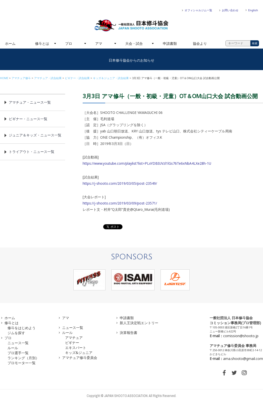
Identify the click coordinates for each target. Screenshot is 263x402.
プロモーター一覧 (22, 362)
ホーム (10, 43)
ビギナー (72, 342)
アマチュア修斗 (21, 78)
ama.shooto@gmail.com (243, 358)
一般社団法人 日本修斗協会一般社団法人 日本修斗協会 (131, 25)
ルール (13, 347)
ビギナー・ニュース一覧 (28, 118)
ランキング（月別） (23, 357)
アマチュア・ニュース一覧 (30, 102)
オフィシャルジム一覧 (198, 10)
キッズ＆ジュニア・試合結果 (111, 78)
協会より (200, 43)
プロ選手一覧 (18, 352)
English (253, 10)
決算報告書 (128, 332)
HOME (4, 78)
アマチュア (74, 337)
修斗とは (42, 43)
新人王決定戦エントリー (139, 322)
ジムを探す (16, 332)
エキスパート (75, 347)
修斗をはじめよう (22, 327)
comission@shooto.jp (240, 335)
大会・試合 (134, 43)
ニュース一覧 (18, 342)
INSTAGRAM (244, 373)
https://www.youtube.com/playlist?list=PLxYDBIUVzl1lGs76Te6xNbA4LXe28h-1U (147, 163)
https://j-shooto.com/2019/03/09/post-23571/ (120, 203)
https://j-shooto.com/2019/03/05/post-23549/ (120, 183)
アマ (98, 43)
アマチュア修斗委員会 (79, 357)
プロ (68, 43)
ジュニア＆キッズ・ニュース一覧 (35, 135)
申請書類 (170, 43)
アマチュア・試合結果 (48, 78)
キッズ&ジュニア (78, 352)
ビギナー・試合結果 (77, 78)
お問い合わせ (230, 10)
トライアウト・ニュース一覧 (31, 151)
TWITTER (234, 373)
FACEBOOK (224, 373)
